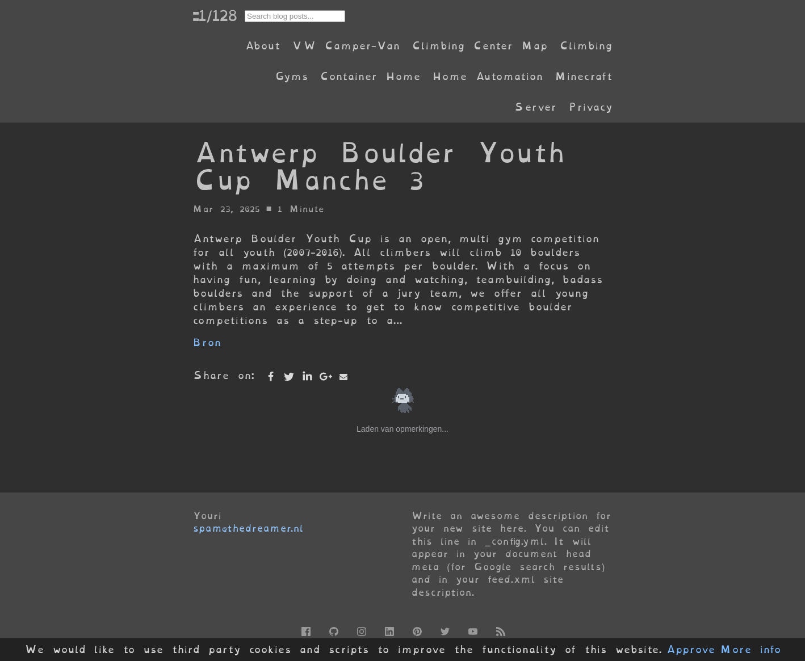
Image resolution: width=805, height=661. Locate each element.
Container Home (370, 76)
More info (750, 649)
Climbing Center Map (480, 45)
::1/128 (214, 15)
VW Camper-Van (346, 45)
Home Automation (487, 76)
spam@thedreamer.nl (248, 528)
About (262, 45)
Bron (206, 342)
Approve (690, 649)
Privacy (590, 107)
